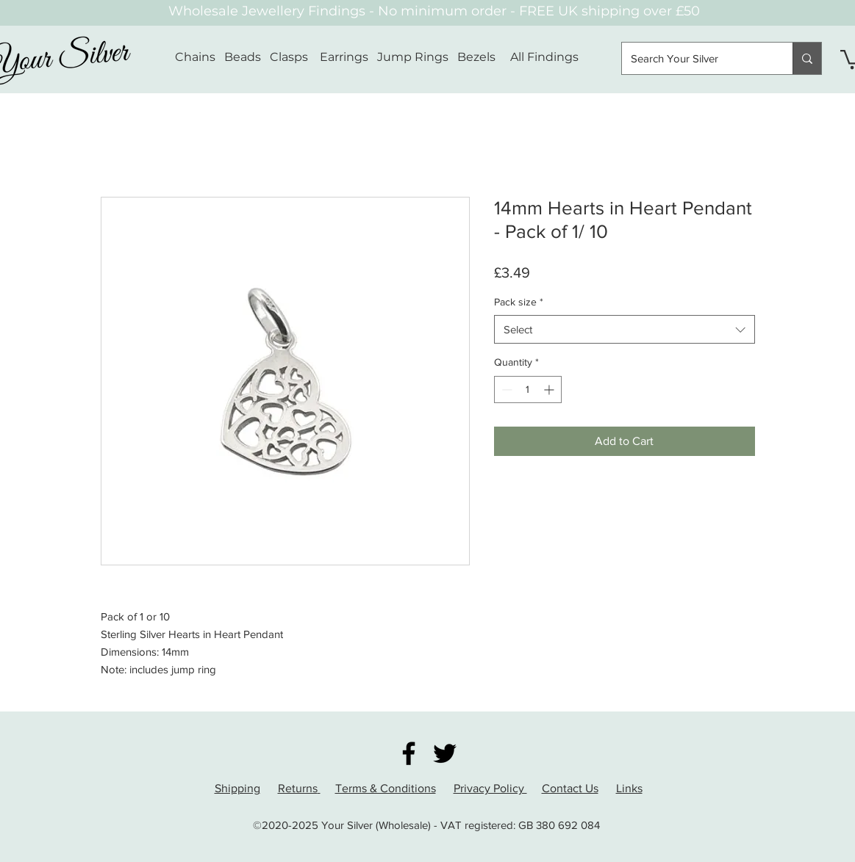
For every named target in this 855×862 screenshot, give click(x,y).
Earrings (344, 57)
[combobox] (624, 329)
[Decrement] (505, 389)
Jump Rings (412, 57)
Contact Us (570, 788)
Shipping (237, 788)
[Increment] (550, 389)
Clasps (289, 57)
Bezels (483, 57)
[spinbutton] (528, 389)
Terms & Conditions (385, 788)
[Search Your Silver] (696, 58)
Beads (242, 57)
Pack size (518, 302)
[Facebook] (408, 753)
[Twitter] (444, 753)
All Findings (544, 57)
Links (629, 788)
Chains (195, 57)
